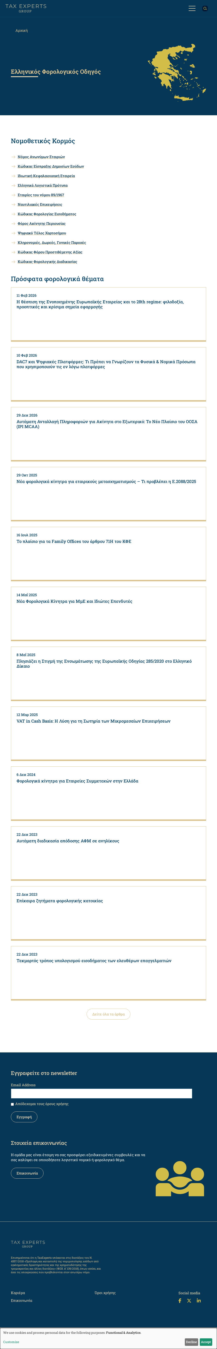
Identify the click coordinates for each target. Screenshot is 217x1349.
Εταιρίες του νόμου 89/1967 (41, 194)
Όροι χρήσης (105, 1292)
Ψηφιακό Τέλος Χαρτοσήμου (42, 233)
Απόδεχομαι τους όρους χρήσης (41, 1103)
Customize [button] (11, 1342)
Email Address (23, 1084)
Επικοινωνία (27, 1173)
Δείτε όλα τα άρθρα (108, 1014)
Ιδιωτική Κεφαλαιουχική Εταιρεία (46, 175)
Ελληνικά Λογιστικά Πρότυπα (43, 185)
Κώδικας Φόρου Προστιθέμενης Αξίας (50, 252)
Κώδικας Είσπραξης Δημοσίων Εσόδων (51, 166)
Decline (191, 1342)
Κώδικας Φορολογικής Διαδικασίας (47, 261)
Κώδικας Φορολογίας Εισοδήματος (47, 213)
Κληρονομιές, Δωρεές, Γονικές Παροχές (52, 242)
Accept (206, 1342)
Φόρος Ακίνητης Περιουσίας (42, 223)
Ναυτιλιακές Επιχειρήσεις (40, 204)
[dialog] (108, 1338)
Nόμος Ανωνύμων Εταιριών (41, 156)
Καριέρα (18, 1292)
